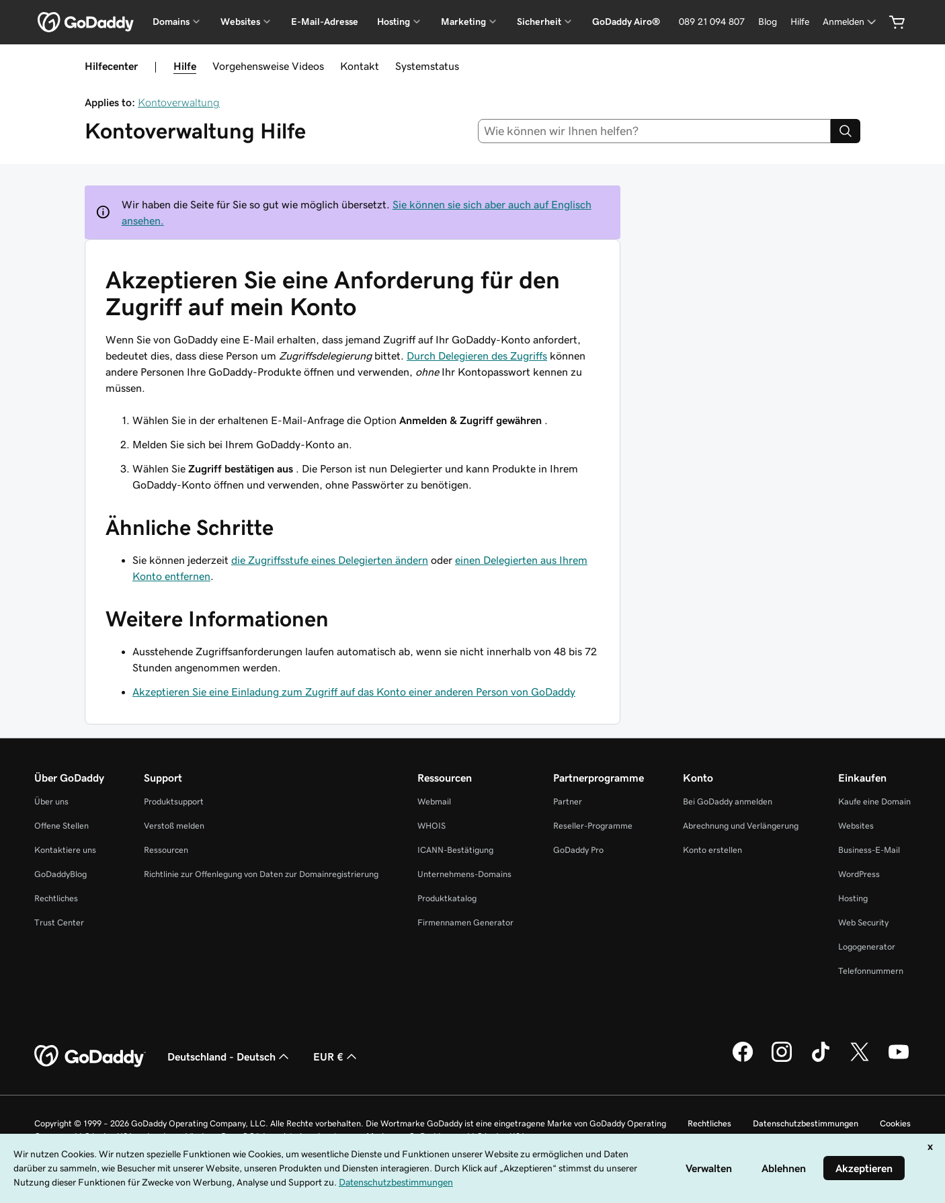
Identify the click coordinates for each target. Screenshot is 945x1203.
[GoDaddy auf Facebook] (743, 1059)
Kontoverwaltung (179, 102)
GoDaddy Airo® (626, 21)
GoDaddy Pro (578, 849)
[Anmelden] (850, 21)
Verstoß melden (174, 825)
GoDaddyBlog (60, 874)
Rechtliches (56, 898)
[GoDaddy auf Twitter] (860, 1059)
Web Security (863, 922)
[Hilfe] (800, 21)
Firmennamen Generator (465, 922)
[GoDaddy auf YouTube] (899, 1059)
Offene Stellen (61, 825)
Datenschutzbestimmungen (805, 1123)
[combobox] (654, 131)
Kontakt (359, 65)
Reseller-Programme (592, 825)
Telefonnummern (870, 970)
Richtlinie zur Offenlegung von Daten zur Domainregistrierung (261, 874)
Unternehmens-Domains (464, 874)
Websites (856, 825)
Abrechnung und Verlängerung (740, 825)
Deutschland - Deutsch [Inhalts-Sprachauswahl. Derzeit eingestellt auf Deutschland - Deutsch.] (229, 1056)
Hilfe (184, 65)
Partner (567, 801)
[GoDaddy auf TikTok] (821, 1059)
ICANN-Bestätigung (455, 849)
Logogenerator (866, 946)
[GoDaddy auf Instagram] (782, 1059)
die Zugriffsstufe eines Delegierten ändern (329, 559)
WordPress (859, 874)
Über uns (51, 801)
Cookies (895, 1123)
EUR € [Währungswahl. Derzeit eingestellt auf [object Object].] (336, 1056)
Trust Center (59, 922)
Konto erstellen (712, 849)
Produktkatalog (447, 898)
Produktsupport (174, 801)
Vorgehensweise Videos (268, 65)
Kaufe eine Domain (874, 801)
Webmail (434, 801)
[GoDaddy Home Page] (90, 1056)
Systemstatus (427, 65)
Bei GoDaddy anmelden (727, 801)
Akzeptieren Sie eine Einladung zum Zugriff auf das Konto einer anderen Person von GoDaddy (353, 691)
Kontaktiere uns (65, 849)
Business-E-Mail (869, 849)
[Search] (845, 131)
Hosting (853, 898)
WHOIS (431, 825)
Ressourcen (166, 849)
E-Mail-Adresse (324, 21)
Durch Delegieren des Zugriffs (477, 355)
